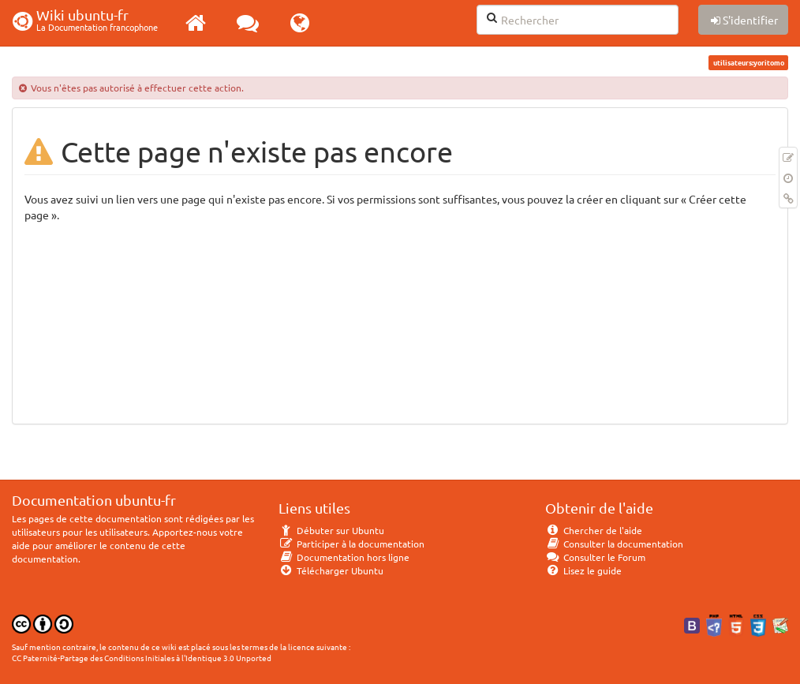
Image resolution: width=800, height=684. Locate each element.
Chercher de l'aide (593, 530)
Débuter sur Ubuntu (331, 530)
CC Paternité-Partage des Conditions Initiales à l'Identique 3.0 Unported (141, 657)
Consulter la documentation (614, 543)
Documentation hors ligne (344, 557)
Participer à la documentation (351, 543)
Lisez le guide (583, 570)
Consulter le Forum (595, 557)
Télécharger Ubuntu (331, 570)
